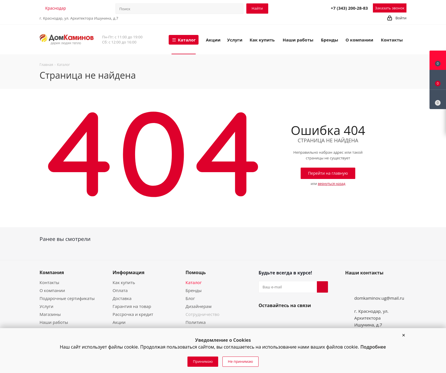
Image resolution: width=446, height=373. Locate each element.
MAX (312, 7)
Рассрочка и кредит (133, 314)
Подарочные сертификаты (67, 298)
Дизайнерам (198, 306)
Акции (119, 322)
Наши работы (54, 322)
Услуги (46, 306)
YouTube (278, 318)
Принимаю (203, 361)
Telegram (300, 7)
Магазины (50, 314)
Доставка (122, 298)
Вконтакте (264, 318)
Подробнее (373, 347)
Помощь (195, 272)
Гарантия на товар (132, 306)
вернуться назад (331, 183)
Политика (195, 322)
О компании (52, 290)
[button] (403, 335)
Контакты (49, 282)
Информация (128, 272)
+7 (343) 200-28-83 (349, 8)
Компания (52, 272)
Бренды (193, 290)
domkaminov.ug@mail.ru (379, 298)
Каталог (193, 282)
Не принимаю (240, 361)
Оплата (120, 290)
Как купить (124, 282)
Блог (190, 298)
